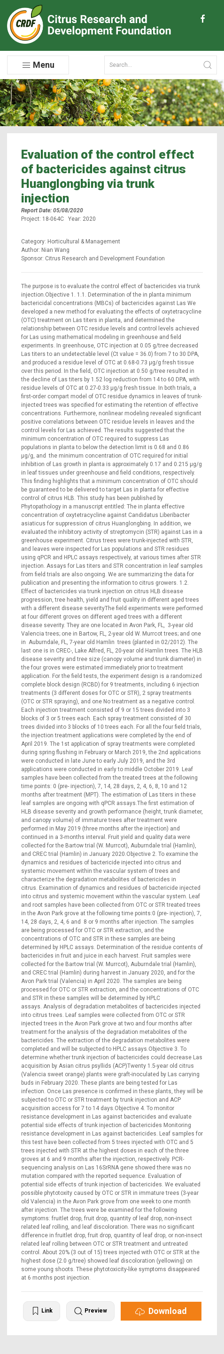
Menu (38, 65)
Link (42, 1311)
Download (161, 1311)
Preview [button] (90, 1311)
